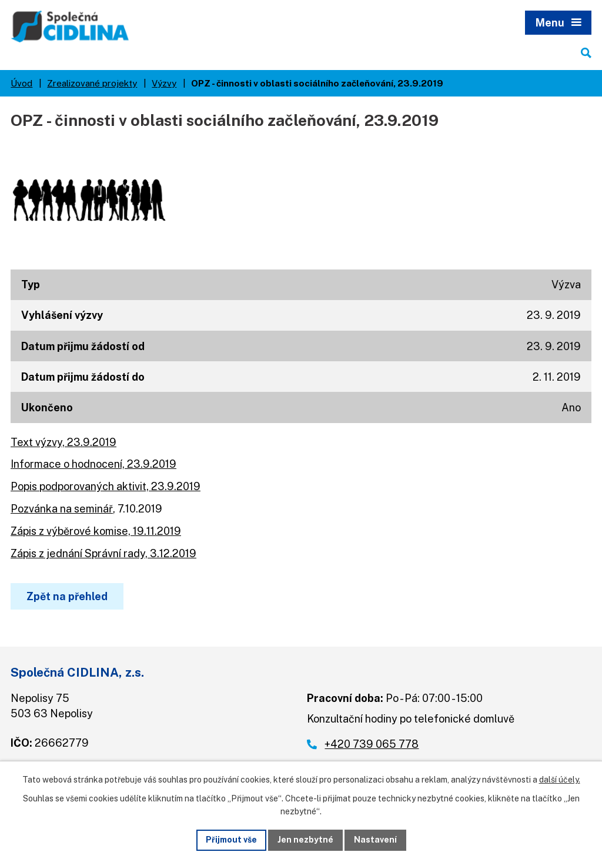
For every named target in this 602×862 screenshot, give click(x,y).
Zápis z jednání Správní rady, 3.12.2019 (103, 553)
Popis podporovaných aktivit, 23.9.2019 (105, 486)
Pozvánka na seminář (62, 508)
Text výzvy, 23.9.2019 (63, 442)
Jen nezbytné (305, 839)
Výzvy (164, 83)
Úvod (21, 83)
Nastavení (375, 839)
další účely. (559, 779)
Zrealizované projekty (92, 83)
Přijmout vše (231, 839)
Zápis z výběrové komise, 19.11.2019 (96, 531)
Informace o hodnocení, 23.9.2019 (93, 464)
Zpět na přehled (67, 596)
